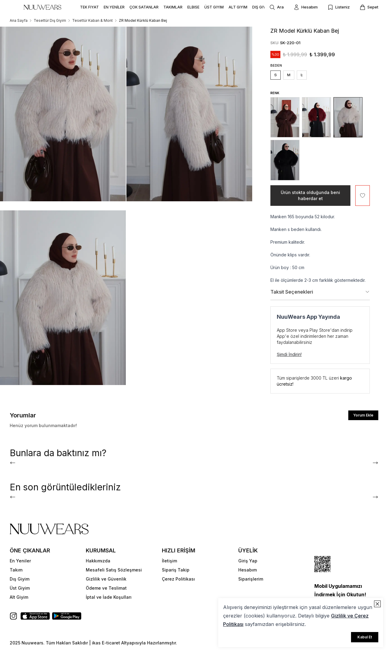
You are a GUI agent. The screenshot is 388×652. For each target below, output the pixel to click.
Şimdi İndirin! (289, 354)
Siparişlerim (250, 578)
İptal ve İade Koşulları (109, 597)
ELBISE (193, 7)
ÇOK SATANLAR (144, 7)
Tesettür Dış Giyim (50, 20)
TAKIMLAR (172, 7)
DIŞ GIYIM (261, 7)
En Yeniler (20, 560)
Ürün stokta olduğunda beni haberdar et (310, 195)
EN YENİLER (114, 7)
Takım (16, 569)
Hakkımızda (98, 560)
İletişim (169, 560)
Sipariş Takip (175, 569)
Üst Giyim (20, 588)
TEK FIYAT (89, 7)
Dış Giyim (19, 578)
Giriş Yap (247, 560)
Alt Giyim (19, 597)
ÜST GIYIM (214, 7)
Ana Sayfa (19, 20)
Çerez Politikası (178, 578)
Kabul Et (364, 637)
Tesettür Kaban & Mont (92, 20)
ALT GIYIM (238, 7)
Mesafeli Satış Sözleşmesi (114, 569)
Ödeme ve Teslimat (106, 588)
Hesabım (247, 569)
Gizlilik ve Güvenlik (106, 578)
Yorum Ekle (363, 415)
